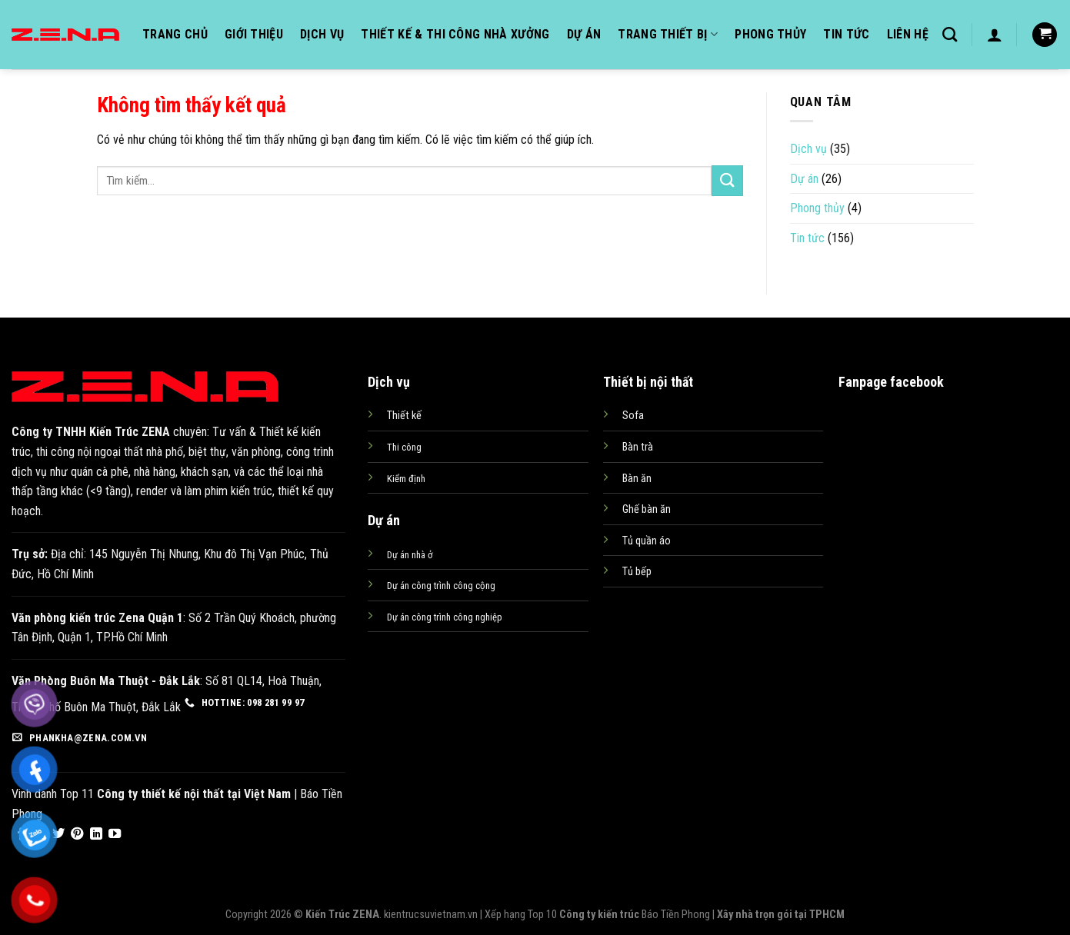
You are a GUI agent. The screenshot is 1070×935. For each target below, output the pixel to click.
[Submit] (727, 180)
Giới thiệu (254, 34)
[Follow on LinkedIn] (96, 834)
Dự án (584, 34)
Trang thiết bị (668, 34)
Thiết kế (404, 415)
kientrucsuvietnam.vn (431, 914)
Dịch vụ (322, 34)
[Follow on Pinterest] (77, 834)
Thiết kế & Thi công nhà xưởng (455, 34)
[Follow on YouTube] (114, 834)
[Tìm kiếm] (949, 34)
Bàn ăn (637, 478)
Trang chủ (175, 34)
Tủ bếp (637, 571)
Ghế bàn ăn (646, 509)
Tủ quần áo (646, 540)
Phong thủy (770, 34)
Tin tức (846, 34)
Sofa (633, 415)
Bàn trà (637, 447)
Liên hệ (907, 34)
